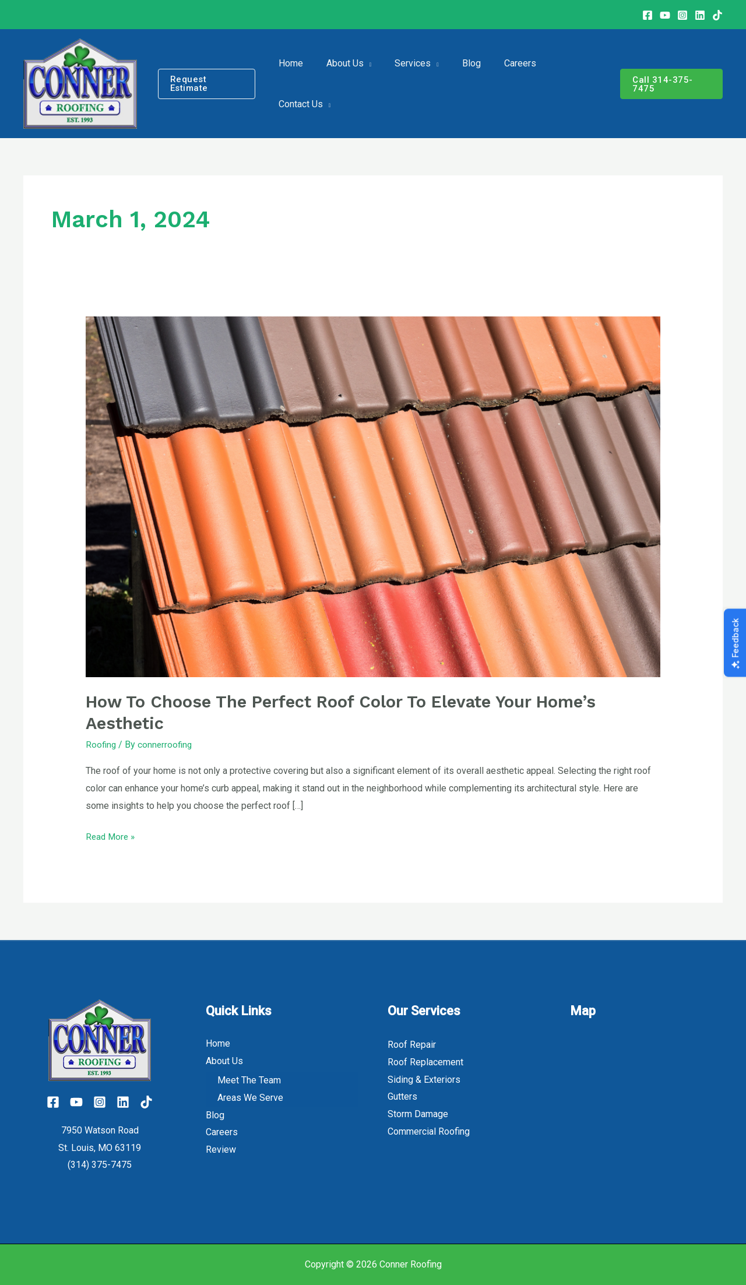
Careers (222, 1132)
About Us (224, 1060)
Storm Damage (418, 1113)
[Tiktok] (154, 1102)
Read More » (112, 835)
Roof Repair (412, 1044)
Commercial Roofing (429, 1131)
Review (221, 1149)
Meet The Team (249, 1080)
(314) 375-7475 (100, 1164)
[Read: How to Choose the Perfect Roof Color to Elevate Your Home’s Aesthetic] (373, 496)
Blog (215, 1115)
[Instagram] (682, 15)
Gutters (402, 1096)
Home (218, 1043)
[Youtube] (665, 15)
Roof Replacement (425, 1062)
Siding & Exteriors (424, 1079)
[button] (213, 83)
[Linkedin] (700, 15)
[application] (369, 84)
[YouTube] (72, 1102)
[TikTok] (717, 15)
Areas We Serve (250, 1097)
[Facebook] (647, 15)
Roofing (101, 744)
